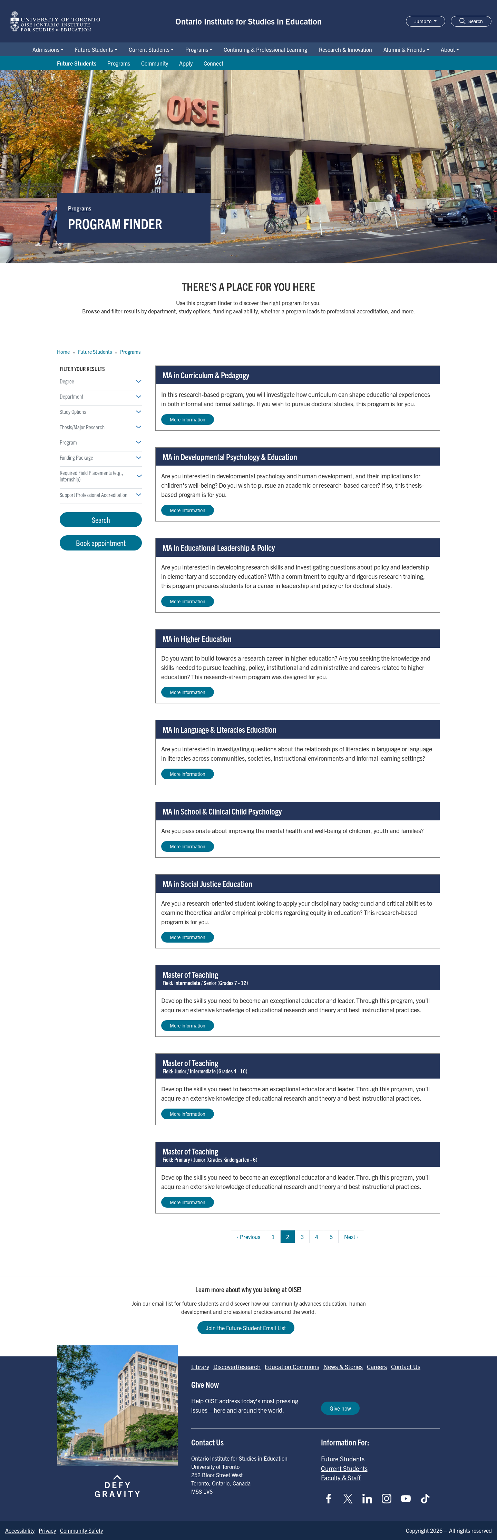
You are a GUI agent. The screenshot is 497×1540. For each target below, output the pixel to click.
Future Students (94, 49)
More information (187, 419)
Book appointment (101, 542)
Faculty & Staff (341, 1477)
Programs (196, 49)
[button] (471, 21)
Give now (340, 1408)
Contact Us (405, 1367)
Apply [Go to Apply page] (186, 63)
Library (200, 1367)
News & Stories (343, 1367)
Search (101, 519)
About (448, 49)
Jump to (423, 21)
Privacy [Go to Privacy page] (47, 1530)
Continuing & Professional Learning (265, 49)
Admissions (45, 49)
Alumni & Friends (404, 49)
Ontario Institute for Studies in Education (248, 21)
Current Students (149, 49)
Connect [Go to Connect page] (213, 63)
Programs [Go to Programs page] (118, 63)
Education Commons (292, 1367)
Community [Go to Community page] (154, 63)
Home (63, 352)
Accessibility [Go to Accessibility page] (20, 1530)
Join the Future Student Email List (246, 1327)
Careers (377, 1367)
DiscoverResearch (237, 1367)
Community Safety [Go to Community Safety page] (81, 1530)
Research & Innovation (345, 49)
